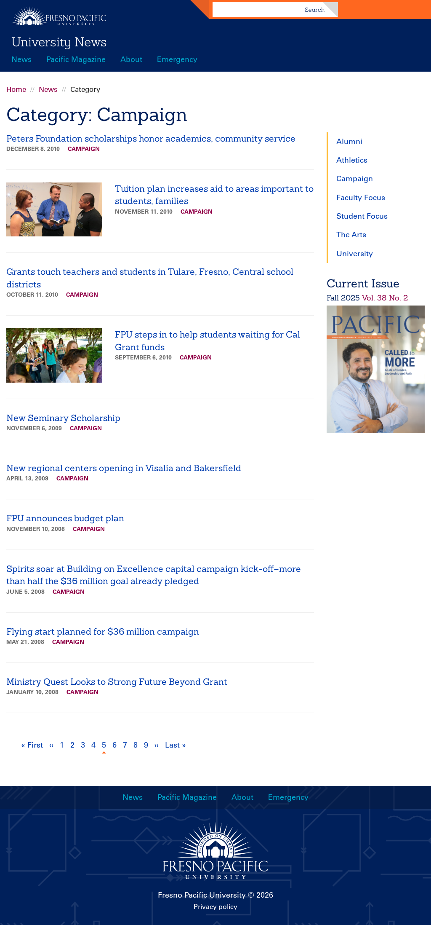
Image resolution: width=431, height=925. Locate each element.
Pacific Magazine (76, 59)
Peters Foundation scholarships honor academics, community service (150, 138)
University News (59, 42)
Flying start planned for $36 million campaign (102, 631)
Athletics (351, 160)
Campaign (84, 149)
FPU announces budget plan (65, 518)
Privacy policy (215, 906)
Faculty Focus (360, 197)
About (131, 59)
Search (315, 9)
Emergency (177, 59)
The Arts (351, 234)
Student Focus (362, 216)
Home (16, 89)
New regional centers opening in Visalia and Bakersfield (123, 468)
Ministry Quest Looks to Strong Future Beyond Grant (116, 681)
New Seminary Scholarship (63, 418)
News (21, 59)
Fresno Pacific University (202, 895)
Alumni (349, 141)
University (354, 253)
